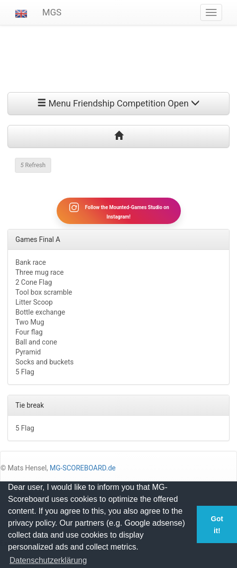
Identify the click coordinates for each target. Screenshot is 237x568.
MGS (52, 12)
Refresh (33, 165)
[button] (21, 12)
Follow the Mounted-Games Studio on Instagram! (118, 211)
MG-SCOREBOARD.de (83, 468)
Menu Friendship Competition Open (118, 103)
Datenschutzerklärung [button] (48, 560)
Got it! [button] (217, 525)
